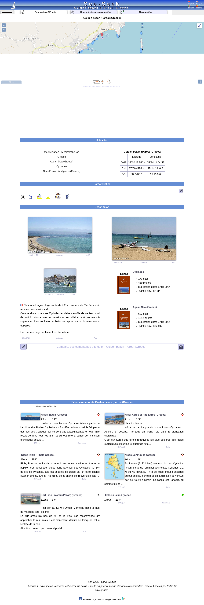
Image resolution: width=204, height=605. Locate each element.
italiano (191, 7)
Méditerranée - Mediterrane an (61, 152)
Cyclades (61, 166)
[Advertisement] (102, 111)
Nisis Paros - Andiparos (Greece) (61, 171)
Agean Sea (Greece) (61, 161)
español (199, 7)
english (191, 3)
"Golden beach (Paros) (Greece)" (102, 346)
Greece (62, 156)
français (199, 3)
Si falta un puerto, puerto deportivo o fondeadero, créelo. (120, 586)
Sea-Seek (102, 4)
